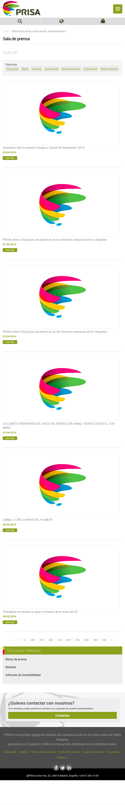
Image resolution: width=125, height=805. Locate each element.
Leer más (10, 158)
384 (104, 640)
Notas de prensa (16, 659)
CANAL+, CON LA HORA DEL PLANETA (27, 520)
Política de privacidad (42, 752)
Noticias (36, 69)
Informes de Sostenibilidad (23, 675)
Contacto (62, 757)
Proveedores (114, 752)
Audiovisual (51, 69)
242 (51, 640)
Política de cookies (68, 752)
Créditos (23, 752)
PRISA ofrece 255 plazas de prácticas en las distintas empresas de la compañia (55, 332)
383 (95, 640)
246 (86, 640)
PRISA (22, 8)
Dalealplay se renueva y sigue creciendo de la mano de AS (40, 612)
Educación (12, 69)
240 (33, 640)
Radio (25, 69)
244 (68, 640)
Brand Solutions (71, 69)
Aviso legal (9, 752)
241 (42, 640)
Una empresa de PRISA (62, 792)
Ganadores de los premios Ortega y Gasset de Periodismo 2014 (43, 148)
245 (77, 640)
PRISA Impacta (109, 69)
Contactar (62, 715)
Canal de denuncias (93, 752)
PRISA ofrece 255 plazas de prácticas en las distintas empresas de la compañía (55, 240)
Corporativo (90, 69)
